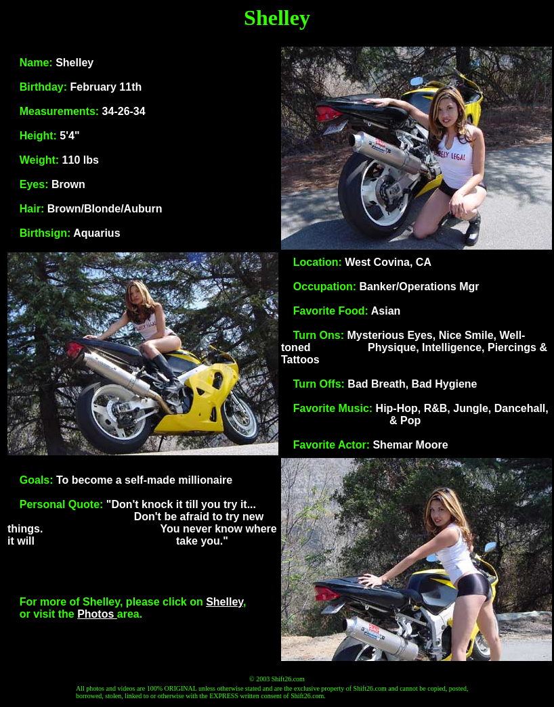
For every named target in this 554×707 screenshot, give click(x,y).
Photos (97, 614)
